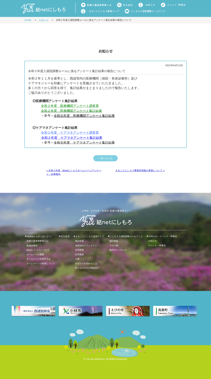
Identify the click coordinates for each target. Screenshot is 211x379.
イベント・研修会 (157, 245)
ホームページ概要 (35, 254)
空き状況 (65, 236)
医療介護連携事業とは (38, 241)
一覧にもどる (105, 158)
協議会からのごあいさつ (39, 236)
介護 (77, 259)
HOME (27, 20)
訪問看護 (79, 254)
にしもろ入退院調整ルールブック (126, 236)
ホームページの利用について (41, 263)
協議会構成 (32, 245)
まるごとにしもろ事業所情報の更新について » (140, 170)
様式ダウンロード (118, 250)
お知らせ (43, 20)
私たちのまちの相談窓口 (87, 268)
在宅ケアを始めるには (86, 263)
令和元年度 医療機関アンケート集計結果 (84, 116)
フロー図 (113, 245)
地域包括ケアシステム (86, 245)
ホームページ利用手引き (39, 259)
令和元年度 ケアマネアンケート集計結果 (84, 142)
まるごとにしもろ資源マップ (89, 236)
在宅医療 (79, 250)
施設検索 (79, 241)
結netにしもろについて (38, 250)
